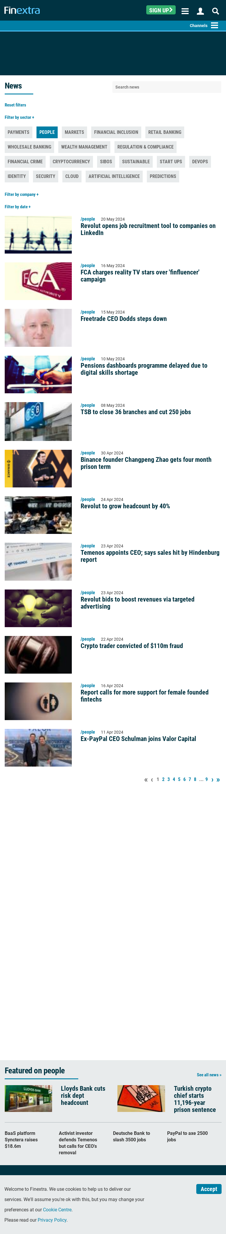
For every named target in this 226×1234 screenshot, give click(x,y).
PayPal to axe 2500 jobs (187, 1136)
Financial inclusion (116, 132)
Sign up (161, 10)
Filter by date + (18, 206)
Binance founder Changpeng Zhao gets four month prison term (146, 463)
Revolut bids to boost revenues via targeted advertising (138, 603)
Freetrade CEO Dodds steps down (124, 318)
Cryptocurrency (71, 161)
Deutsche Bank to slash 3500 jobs (131, 1136)
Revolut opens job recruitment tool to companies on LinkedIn (148, 229)
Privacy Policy (52, 1220)
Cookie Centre (57, 1210)
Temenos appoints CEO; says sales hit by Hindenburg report (150, 556)
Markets (74, 132)
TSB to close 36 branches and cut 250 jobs (136, 412)
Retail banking (164, 132)
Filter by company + (22, 194)
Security (45, 176)
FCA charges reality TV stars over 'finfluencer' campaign (140, 276)
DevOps (200, 161)
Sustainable (136, 161)
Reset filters (15, 105)
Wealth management (84, 147)
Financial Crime (25, 161)
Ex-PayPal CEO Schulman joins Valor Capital (138, 738)
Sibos (106, 161)
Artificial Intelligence (114, 176)
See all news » (209, 1075)
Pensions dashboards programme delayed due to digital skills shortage (144, 369)
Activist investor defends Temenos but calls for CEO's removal (78, 1142)
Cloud (72, 176)
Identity (17, 176)
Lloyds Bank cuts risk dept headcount (83, 1095)
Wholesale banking (29, 147)
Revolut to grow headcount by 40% (125, 506)
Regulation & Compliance (145, 147)
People (47, 132)
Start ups (171, 161)
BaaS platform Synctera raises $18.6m (21, 1139)
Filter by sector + (19, 117)
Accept (209, 1189)
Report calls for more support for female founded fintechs (145, 696)
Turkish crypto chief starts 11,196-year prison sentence (195, 1099)
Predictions (163, 176)
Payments (18, 132)
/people (88, 219)
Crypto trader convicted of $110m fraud (132, 646)
